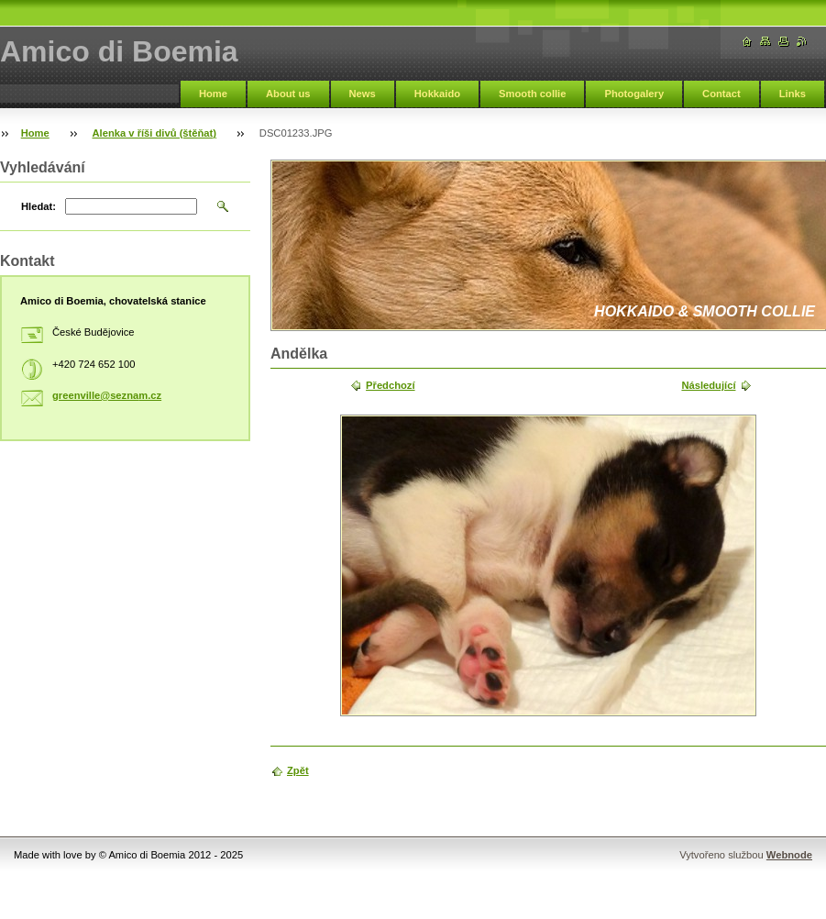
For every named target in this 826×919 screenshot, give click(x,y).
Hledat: (38, 206)
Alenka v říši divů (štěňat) (155, 132)
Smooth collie (532, 93)
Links (792, 93)
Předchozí (390, 385)
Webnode (789, 854)
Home (213, 93)
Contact (721, 93)
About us (288, 93)
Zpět (298, 770)
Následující (708, 385)
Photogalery (634, 93)
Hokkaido (437, 93)
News (362, 93)
